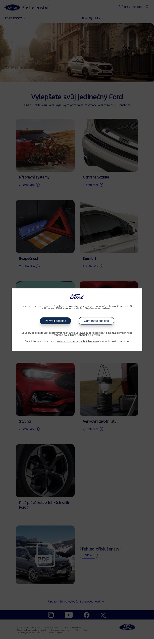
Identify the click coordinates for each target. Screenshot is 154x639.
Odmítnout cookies (96, 320)
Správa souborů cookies (89, 333)
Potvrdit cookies (55, 320)
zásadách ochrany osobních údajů (77, 341)
